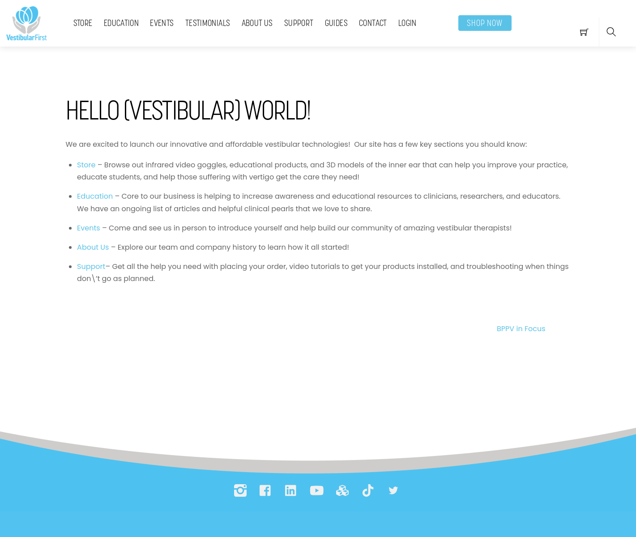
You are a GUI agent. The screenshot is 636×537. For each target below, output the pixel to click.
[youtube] (317, 490)
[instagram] (240, 490)
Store (83, 22)
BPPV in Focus (537, 328)
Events (162, 22)
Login (407, 22)
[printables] (342, 490)
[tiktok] (368, 490)
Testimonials (207, 22)
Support (299, 22)
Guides (336, 22)
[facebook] (266, 490)
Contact (373, 22)
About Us (257, 22)
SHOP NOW (485, 22)
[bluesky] (393, 490)
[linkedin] (291, 490)
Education (121, 22)
